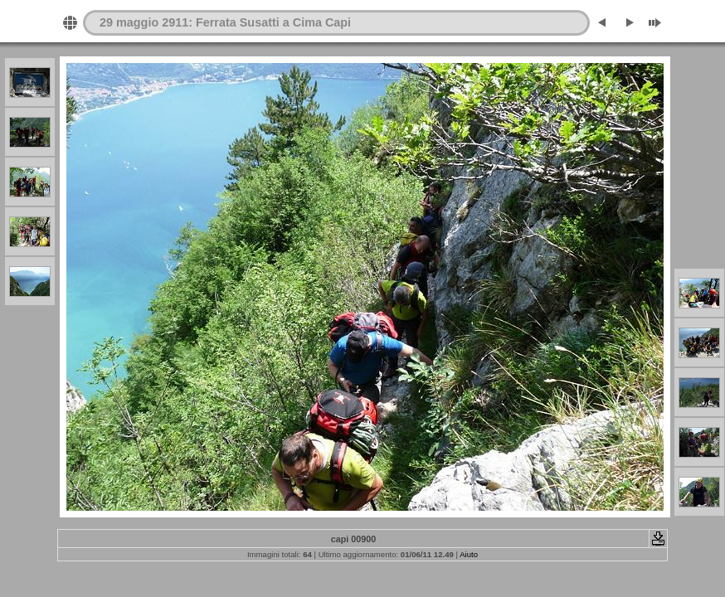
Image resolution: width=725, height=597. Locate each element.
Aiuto (469, 554)
